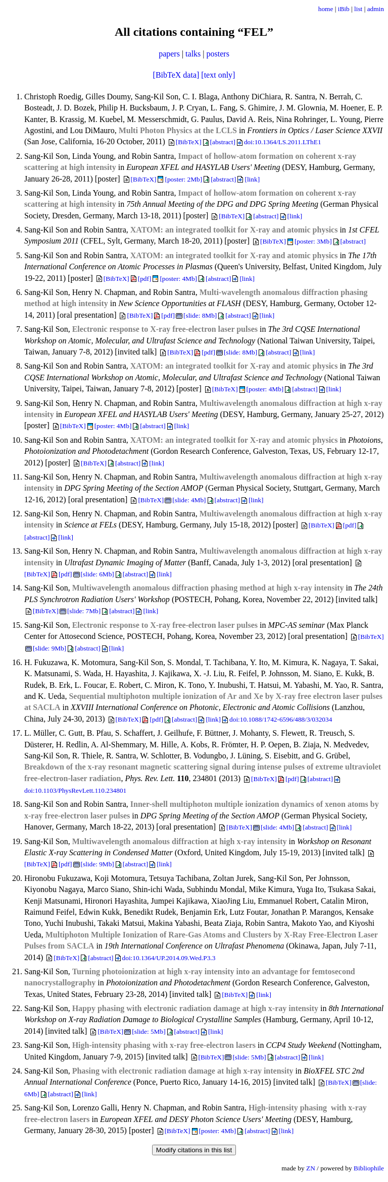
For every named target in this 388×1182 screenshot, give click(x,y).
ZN (310, 1168)
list (358, 9)
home (325, 9)
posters (218, 53)
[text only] (218, 75)
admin (375, 9)
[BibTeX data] (176, 75)
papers (169, 53)
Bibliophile (369, 1168)
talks (193, 53)
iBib (344, 9)
